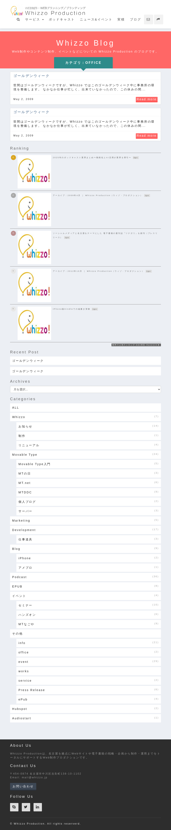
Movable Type (85, 454)
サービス (34, 19)
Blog (85, 548)
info (88, 643)
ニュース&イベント (96, 19)
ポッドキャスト (62, 19)
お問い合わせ (23, 786)
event (88, 661)
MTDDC (88, 492)
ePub (88, 699)
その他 (17, 633)
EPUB (85, 586)
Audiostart (85, 718)
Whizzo (85, 417)
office (88, 652)
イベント (85, 596)
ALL (15, 407)
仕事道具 (88, 539)
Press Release (88, 690)
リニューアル (88, 445)
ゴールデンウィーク (31, 76)
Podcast (85, 577)
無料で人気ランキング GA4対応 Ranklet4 (134, 345)
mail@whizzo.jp (35, 777)
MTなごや (88, 624)
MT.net (88, 483)
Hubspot (85, 709)
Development (85, 530)
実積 (121, 19)
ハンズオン (88, 614)
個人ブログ (88, 501)
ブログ (135, 19)
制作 (88, 435)
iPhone (88, 558)
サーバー (88, 511)
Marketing (85, 520)
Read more (147, 99)
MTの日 (88, 473)
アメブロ (88, 567)
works (23, 671)
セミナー (88, 605)
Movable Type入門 (88, 464)
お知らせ (88, 426)
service (88, 680)
